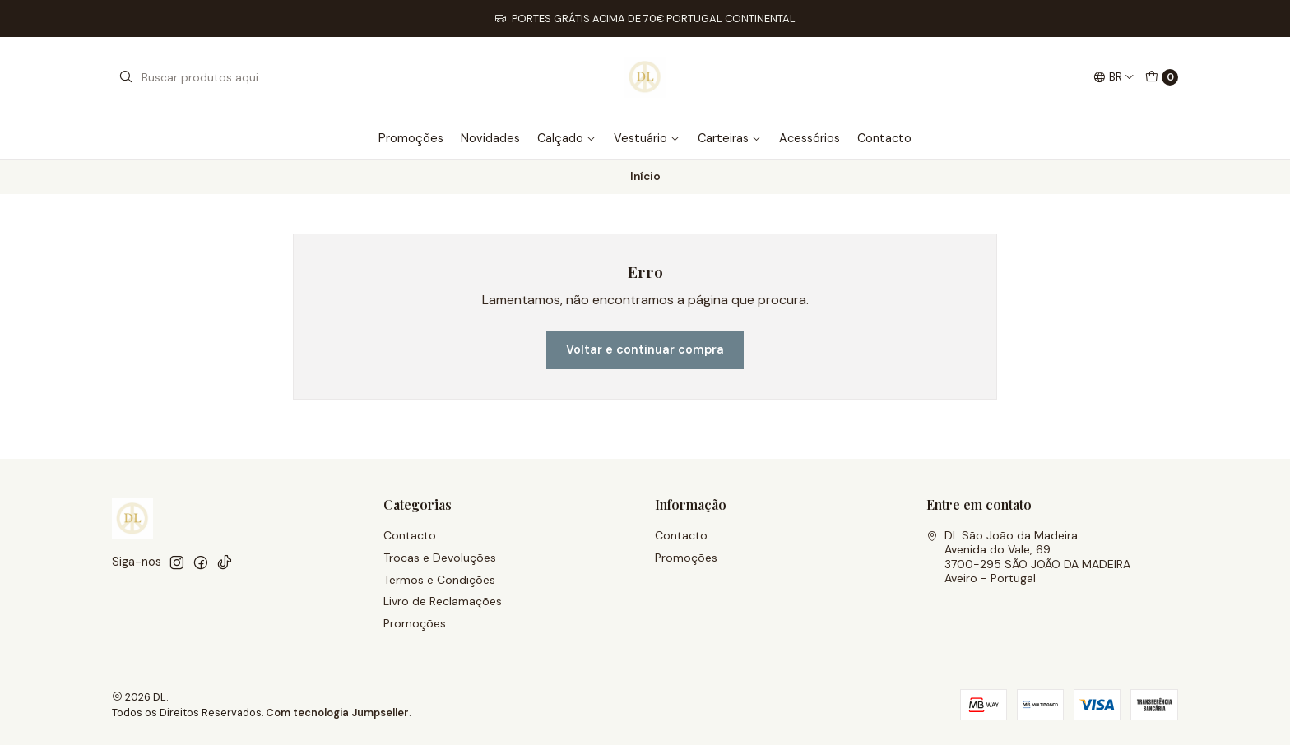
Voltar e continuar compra (645, 349)
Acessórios (809, 138)
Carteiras (730, 138)
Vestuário (647, 138)
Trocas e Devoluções (439, 557)
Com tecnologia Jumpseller (337, 713)
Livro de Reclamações (442, 601)
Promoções (410, 138)
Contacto (884, 138)
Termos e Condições (439, 579)
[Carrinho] (1161, 77)
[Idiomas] (1114, 77)
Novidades (490, 138)
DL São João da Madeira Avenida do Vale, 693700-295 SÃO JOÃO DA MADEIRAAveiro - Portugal (1028, 557)
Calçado (566, 138)
